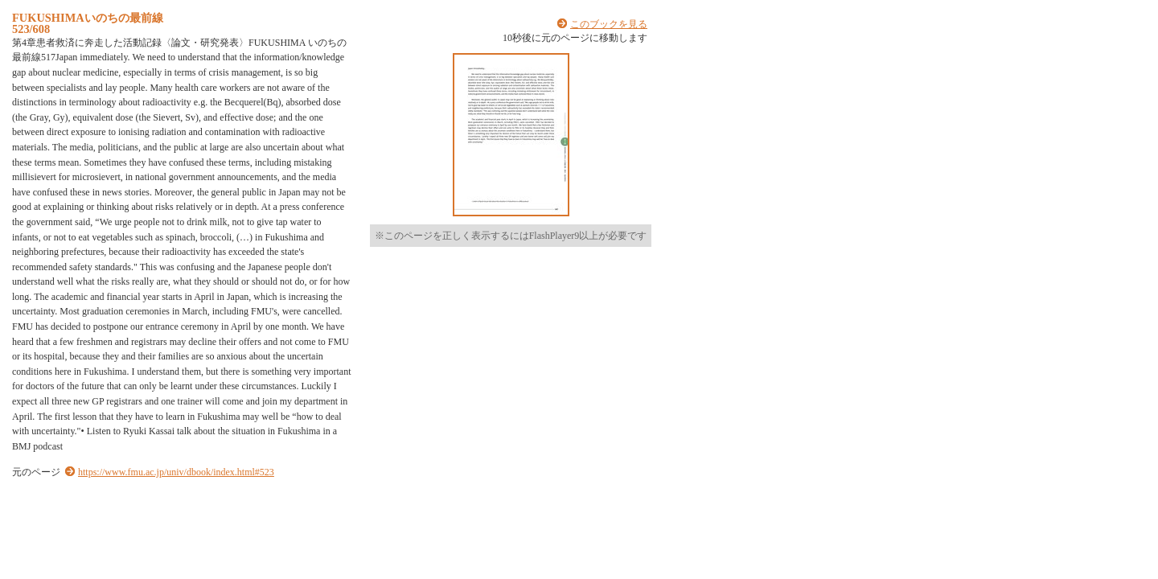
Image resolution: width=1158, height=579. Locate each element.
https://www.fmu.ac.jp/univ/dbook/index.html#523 (176, 472)
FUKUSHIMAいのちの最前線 (87, 17)
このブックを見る (608, 24)
